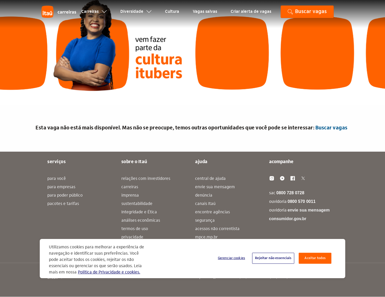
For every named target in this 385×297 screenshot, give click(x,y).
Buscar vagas (331, 128)
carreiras (129, 187)
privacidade (132, 237)
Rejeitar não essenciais (273, 258)
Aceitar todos (315, 258)
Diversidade (135, 15)
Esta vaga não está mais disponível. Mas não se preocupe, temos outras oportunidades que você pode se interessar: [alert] (192, 128)
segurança (205, 221)
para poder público (65, 195)
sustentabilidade (136, 204)
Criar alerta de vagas (251, 15)
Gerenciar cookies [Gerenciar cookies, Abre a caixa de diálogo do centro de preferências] (231, 258)
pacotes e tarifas (63, 204)
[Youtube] (282, 178)
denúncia (203, 195)
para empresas (61, 187)
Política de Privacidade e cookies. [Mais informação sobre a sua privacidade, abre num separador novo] (109, 272)
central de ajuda (210, 179)
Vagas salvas (205, 15)
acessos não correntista (217, 229)
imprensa (130, 195)
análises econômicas (140, 221)
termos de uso (134, 229)
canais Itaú (205, 204)
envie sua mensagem (215, 187)
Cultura (172, 15)
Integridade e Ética (139, 212)
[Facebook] (292, 178)
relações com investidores (145, 179)
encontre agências (212, 212)
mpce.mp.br (206, 237)
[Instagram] (271, 178)
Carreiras (94, 15)
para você (56, 179)
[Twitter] (303, 178)
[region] (192, 258)
